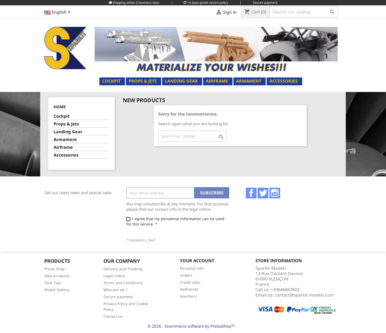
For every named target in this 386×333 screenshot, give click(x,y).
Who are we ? (115, 289)
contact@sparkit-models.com (304, 295)
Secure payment (118, 296)
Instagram (274, 193)
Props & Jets (143, 81)
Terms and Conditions (123, 282)
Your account (197, 261)
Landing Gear (181, 81)
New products (56, 275)
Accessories (283, 81)
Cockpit (111, 81)
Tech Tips (52, 282)
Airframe (217, 81)
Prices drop (54, 268)
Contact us (113, 316)
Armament (248, 81)
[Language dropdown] (58, 12)
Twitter (263, 193)
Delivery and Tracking (122, 268)
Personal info (191, 268)
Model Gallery (56, 289)
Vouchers (188, 296)
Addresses (189, 289)
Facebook (251, 193)
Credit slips (190, 282)
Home (60, 106)
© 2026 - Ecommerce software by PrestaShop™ (191, 326)
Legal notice (114, 275)
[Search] (303, 11)
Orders (186, 275)
